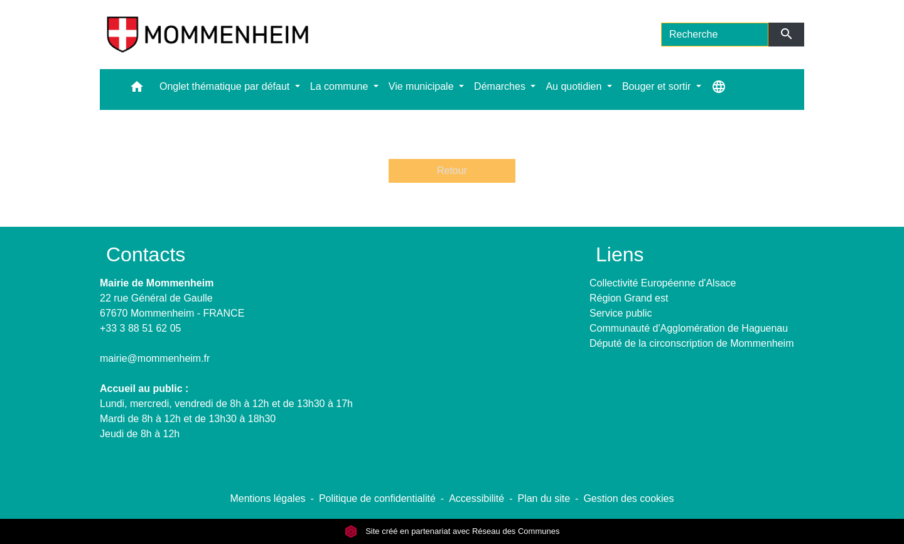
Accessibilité (476, 498)
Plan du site (543, 498)
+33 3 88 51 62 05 (140, 328)
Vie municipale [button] (422, 86)
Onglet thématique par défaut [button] (226, 86)
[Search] (714, 34)
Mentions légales (267, 498)
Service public (620, 313)
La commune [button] (340, 86)
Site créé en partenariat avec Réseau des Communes (452, 531)
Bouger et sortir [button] (658, 86)
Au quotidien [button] (575, 86)
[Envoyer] (786, 34)
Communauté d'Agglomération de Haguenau (688, 328)
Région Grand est (628, 298)
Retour (452, 170)
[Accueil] (207, 34)
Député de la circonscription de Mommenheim (691, 343)
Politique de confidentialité (377, 498)
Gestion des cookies (628, 498)
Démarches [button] (501, 86)
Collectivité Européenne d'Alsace (662, 283)
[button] (136, 89)
